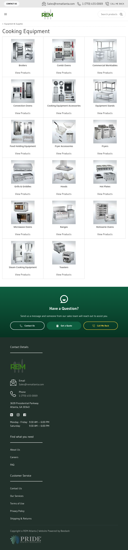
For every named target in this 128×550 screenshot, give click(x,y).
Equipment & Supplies (13, 24)
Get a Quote (64, 325)
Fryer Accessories (64, 146)
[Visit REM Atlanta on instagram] (18, 414)
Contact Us (11, 4)
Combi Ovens (64, 65)
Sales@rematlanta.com (31, 384)
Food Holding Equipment (23, 146)
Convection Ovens (22, 105)
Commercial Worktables (105, 65)
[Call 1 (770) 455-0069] (90, 4)
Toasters (64, 267)
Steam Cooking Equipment (23, 267)
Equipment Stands (105, 105)
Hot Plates (105, 186)
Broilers (23, 65)
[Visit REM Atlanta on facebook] (24, 414)
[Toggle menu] (5, 14)
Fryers (105, 146)
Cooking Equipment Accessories (63, 105)
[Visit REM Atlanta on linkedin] (11, 414)
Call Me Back (114, 4)
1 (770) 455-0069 (28, 395)
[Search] (112, 14)
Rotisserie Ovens (105, 226)
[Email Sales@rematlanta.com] (58, 4)
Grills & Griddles (22, 186)
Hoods (63, 186)
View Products (22, 72)
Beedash (65, 530)
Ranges (64, 226)
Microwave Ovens (23, 226)
